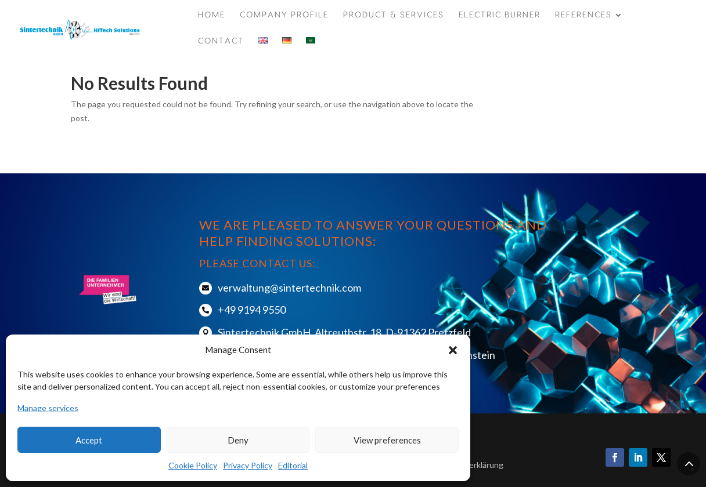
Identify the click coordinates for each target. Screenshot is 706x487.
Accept (88, 440)
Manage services (47, 408)
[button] (453, 350)
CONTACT (221, 41)
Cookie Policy (192, 465)
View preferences (387, 440)
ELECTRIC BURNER (500, 15)
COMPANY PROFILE (284, 15)
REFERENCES (583, 15)
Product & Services (393, 15)
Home (211, 15)
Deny (238, 440)
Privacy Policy (247, 465)
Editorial (293, 465)
